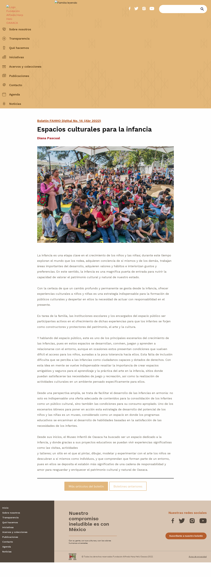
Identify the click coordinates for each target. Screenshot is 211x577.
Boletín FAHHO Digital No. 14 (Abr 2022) (69, 135)
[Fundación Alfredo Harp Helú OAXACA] (13, 12)
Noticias (15, 111)
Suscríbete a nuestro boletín (186, 550)
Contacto (15, 93)
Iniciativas (16, 65)
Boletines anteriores (128, 501)
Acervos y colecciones (25, 74)
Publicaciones (19, 83)
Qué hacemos (19, 56)
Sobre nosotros (20, 37)
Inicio (5, 522)
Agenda (14, 102)
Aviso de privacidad (198, 571)
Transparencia (19, 46)
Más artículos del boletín (86, 501)
